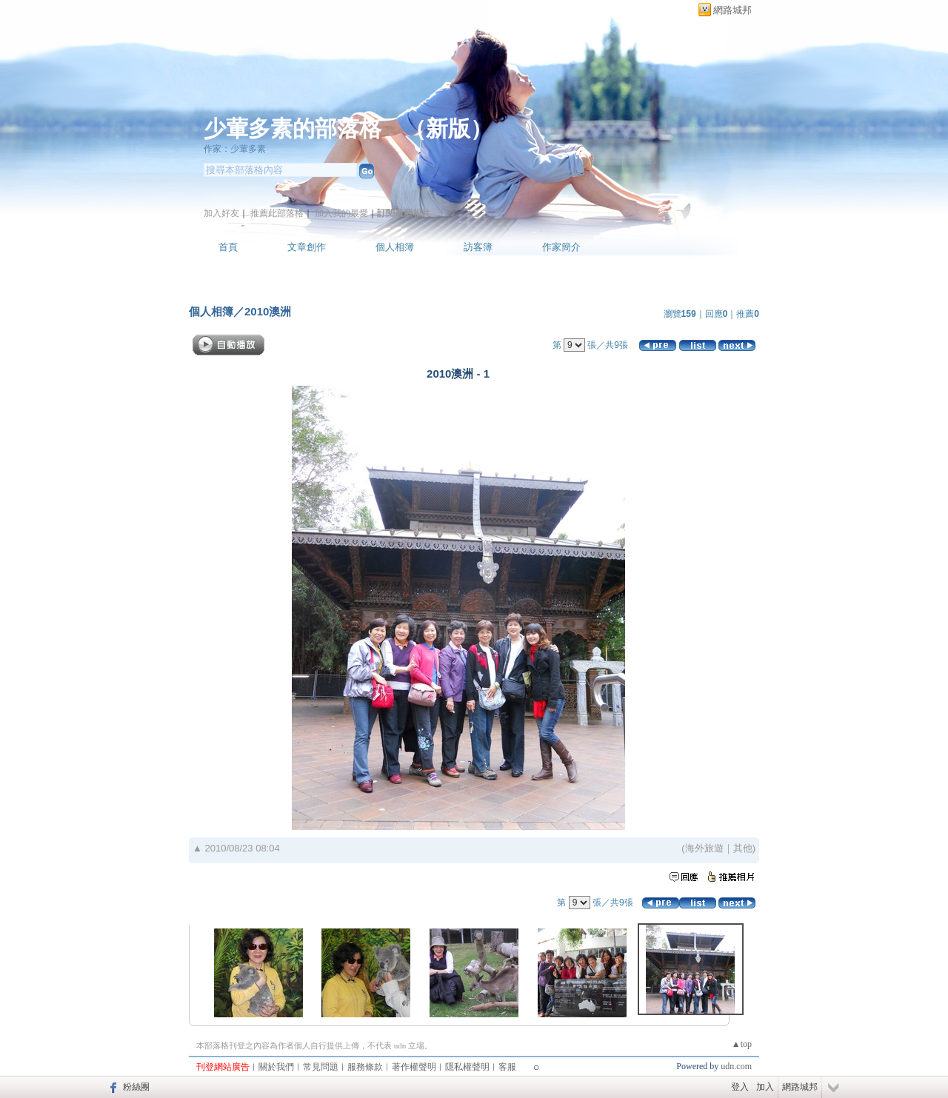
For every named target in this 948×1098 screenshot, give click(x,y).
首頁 (228, 246)
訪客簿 (478, 246)
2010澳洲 (267, 311)
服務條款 (365, 1067)
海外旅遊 (704, 848)
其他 (742, 848)
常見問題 (320, 1067)
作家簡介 (561, 246)
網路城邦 (732, 10)
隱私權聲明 (467, 1067)
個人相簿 (394, 246)
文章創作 (306, 246)
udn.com (736, 1066)
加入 (765, 1087)
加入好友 (221, 213)
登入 (740, 1087)
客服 (507, 1067)
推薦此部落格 (277, 213)
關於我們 (276, 1067)
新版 (448, 128)
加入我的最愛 (341, 213)
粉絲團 (136, 1087)
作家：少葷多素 (235, 149)
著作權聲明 (414, 1067)
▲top (742, 1044)
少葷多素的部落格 (292, 128)
